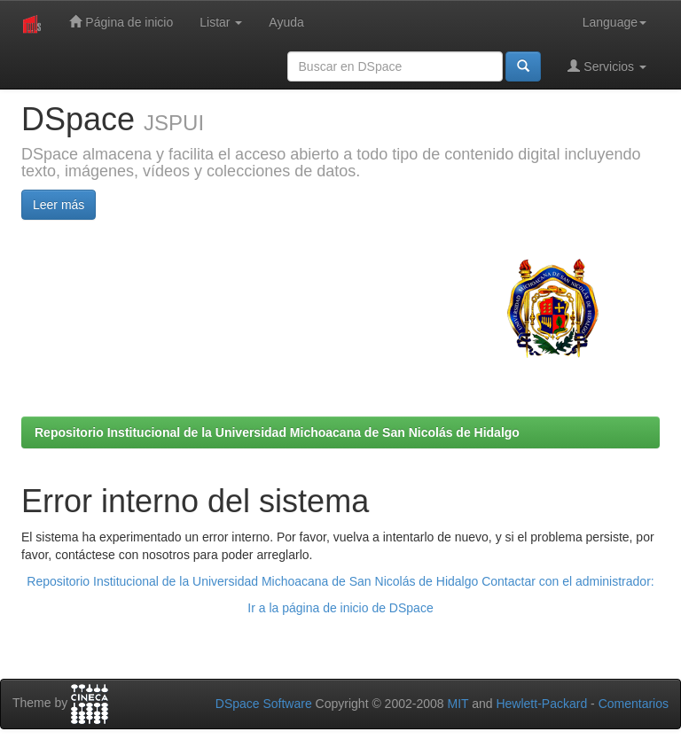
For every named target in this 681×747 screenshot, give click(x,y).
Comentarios (634, 703)
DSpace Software (263, 703)
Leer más (58, 205)
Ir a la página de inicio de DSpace (340, 608)
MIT (457, 703)
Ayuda (286, 22)
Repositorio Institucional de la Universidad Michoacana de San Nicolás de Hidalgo (277, 432)
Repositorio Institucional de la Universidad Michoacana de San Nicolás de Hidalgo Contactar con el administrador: (340, 581)
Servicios (607, 66)
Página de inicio (121, 21)
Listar (221, 22)
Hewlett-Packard (541, 703)
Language (614, 22)
